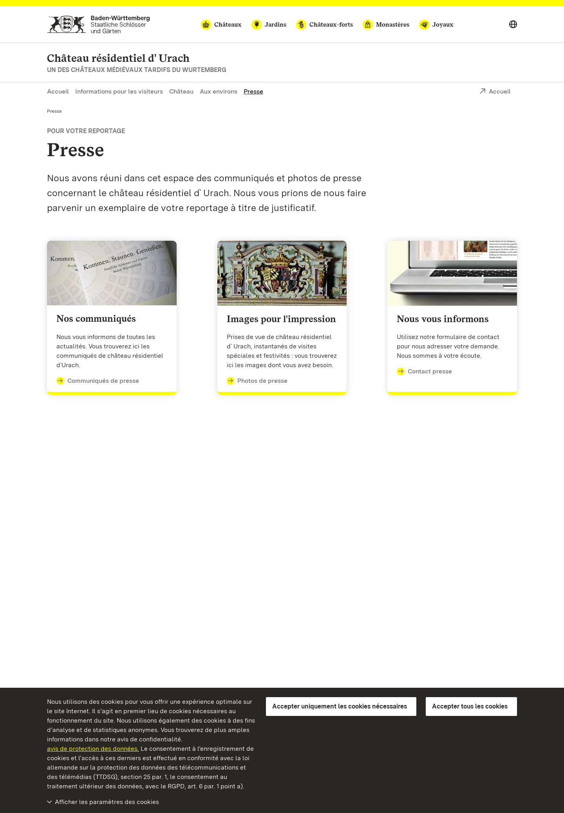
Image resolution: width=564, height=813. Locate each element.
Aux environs (218, 91)
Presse (253, 91)
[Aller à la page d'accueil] (98, 24)
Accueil (58, 91)
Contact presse (424, 371)
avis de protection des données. (93, 748)
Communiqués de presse (97, 381)
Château (181, 91)
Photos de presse (257, 381)
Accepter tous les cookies (470, 706)
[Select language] (513, 24)
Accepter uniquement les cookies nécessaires (339, 706)
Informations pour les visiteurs (119, 91)
